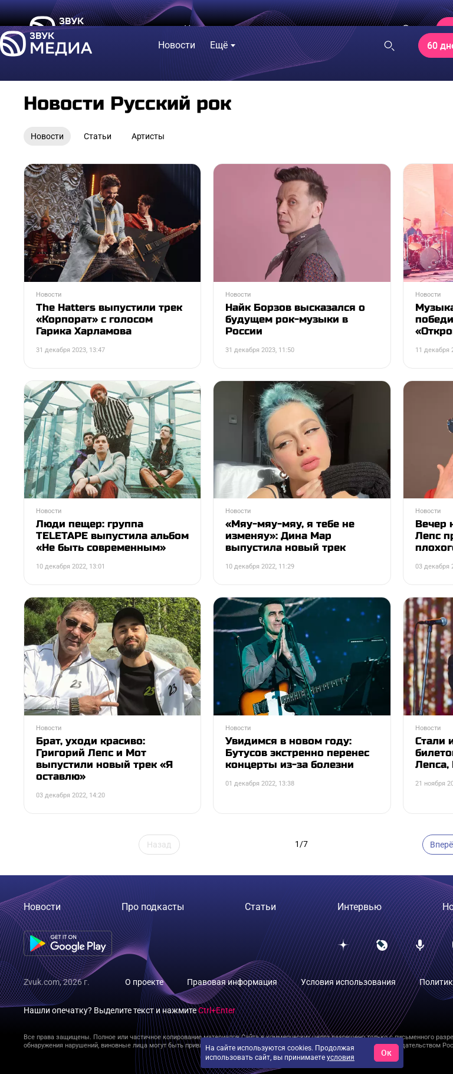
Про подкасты (153, 906)
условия (340, 1057)
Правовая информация (232, 982)
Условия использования (348, 982)
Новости (42, 906)
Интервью (359, 906)
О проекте (144, 982)
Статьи (260, 906)
